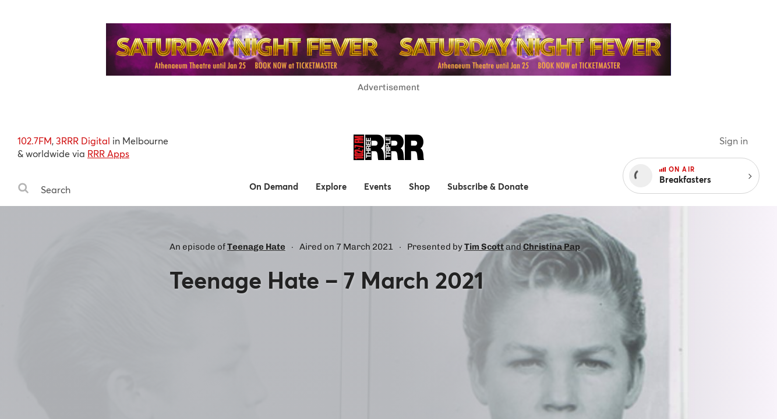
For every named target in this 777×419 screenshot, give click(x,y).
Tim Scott (484, 247)
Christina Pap (551, 247)
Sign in (733, 140)
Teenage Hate (256, 247)
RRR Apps (108, 153)
